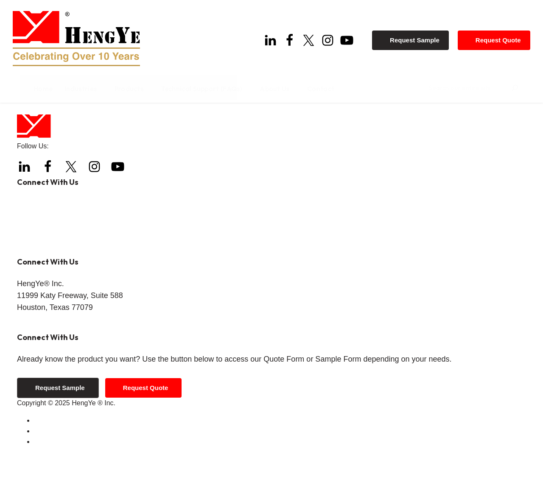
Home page (174, 125)
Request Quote (500, 38)
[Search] (529, 90)
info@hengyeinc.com (73, 289)
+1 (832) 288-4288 (68, 244)
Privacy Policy (55, 472)
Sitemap (46, 483)
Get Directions (38, 364)
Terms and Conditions (67, 462)
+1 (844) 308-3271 (77, 259)
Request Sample (417, 38)
